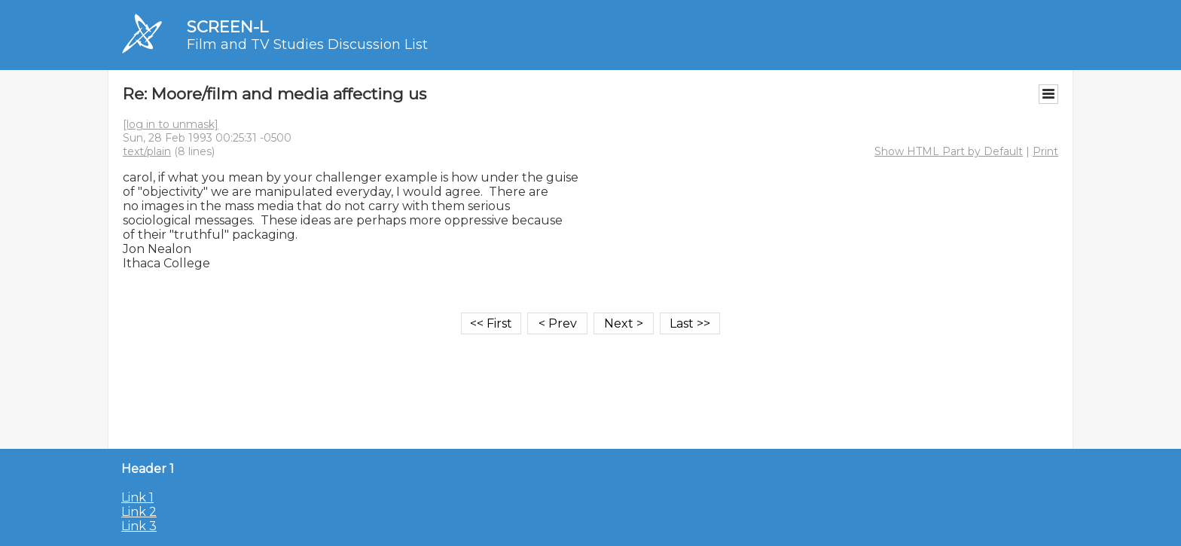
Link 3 (139, 526)
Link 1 (137, 497)
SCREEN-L (227, 26)
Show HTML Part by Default (948, 151)
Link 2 (139, 512)
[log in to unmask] (170, 124)
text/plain (147, 151)
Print (1045, 151)
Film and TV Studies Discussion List (307, 44)
